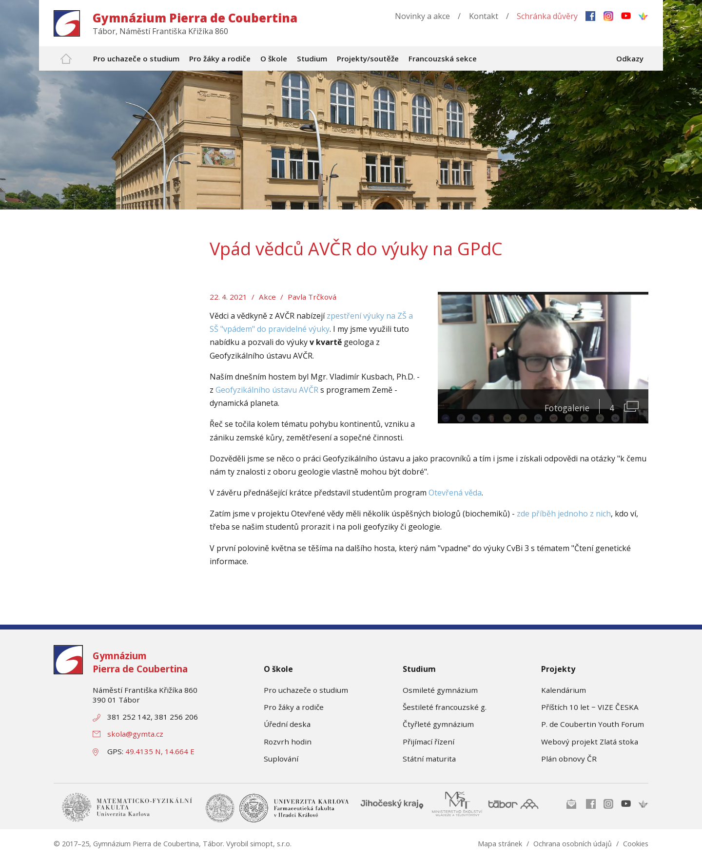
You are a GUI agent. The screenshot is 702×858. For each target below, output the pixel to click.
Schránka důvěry (547, 16)
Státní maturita (429, 758)
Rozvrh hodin (288, 741)
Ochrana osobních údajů (572, 843)
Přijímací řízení (428, 741)
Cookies (635, 843)
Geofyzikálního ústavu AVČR (266, 389)
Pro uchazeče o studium (306, 690)
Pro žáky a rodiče (294, 707)
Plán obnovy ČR (569, 758)
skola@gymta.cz (135, 734)
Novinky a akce (422, 16)
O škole (278, 669)
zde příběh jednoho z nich (564, 513)
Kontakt (483, 16)
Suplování (281, 758)
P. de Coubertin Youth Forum (592, 724)
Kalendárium (563, 690)
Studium (419, 669)
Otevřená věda (455, 492)
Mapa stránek (500, 843)
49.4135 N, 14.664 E (160, 751)
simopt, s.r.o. (271, 843)
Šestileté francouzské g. (445, 707)
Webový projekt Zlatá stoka (589, 741)
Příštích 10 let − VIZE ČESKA (590, 707)
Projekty (558, 669)
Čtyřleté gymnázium (438, 724)
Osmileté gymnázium (440, 690)
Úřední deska (287, 724)
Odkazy (630, 58)
